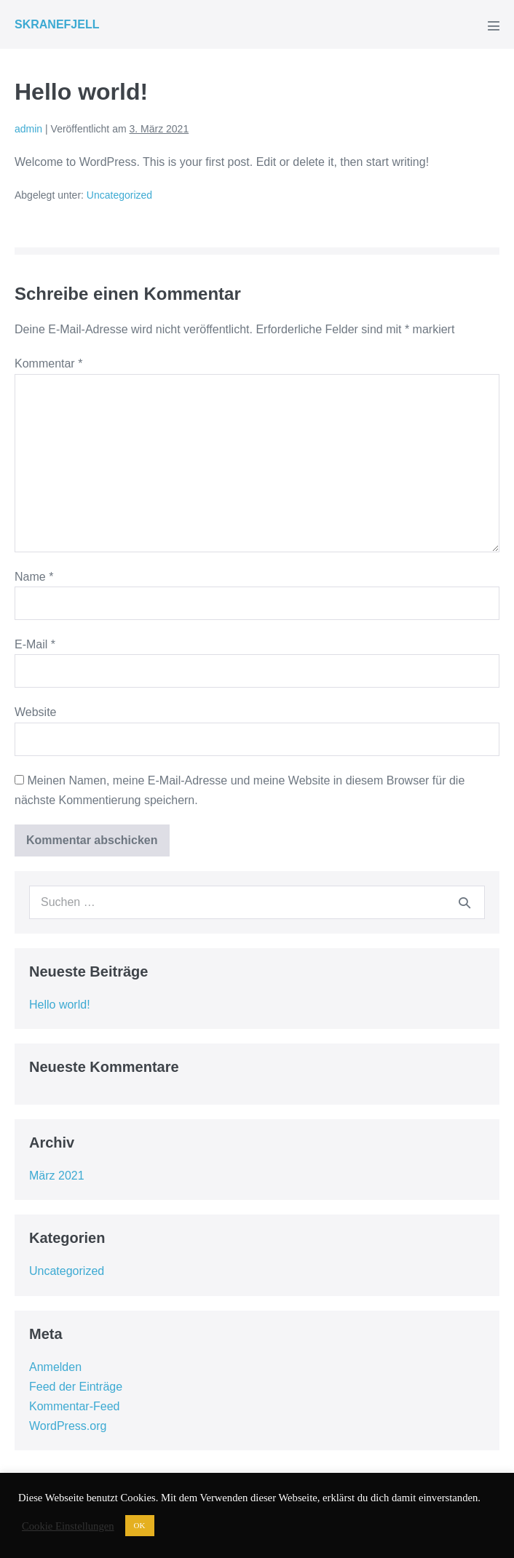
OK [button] (140, 1525)
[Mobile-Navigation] (493, 25)
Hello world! (59, 1004)
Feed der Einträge (75, 1386)
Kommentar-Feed (74, 1406)
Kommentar (48, 363)
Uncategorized (119, 195)
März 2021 (56, 1175)
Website (36, 712)
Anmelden (55, 1367)
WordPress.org (67, 1426)
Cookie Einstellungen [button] (68, 1526)
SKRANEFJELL (57, 24)
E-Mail (35, 644)
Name (34, 577)
